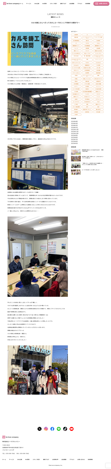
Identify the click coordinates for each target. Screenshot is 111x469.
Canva (98, 43)
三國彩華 (87, 48)
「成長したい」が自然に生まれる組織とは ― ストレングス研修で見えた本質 (92, 164)
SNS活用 (98, 70)
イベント (98, 96)
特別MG (87, 89)
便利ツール (76, 50)
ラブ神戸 (76, 104)
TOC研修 (98, 65)
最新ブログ (63, 3)
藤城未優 (76, 37)
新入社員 (98, 112)
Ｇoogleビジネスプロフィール (98, 56)
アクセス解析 (87, 83)
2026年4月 (74, 121)
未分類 (76, 114)
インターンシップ (98, 59)
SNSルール (76, 70)
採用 (87, 104)
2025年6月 (74, 141)
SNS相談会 (87, 99)
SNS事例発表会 (76, 40)
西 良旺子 (76, 109)
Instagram (76, 65)
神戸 (87, 106)
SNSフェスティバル (76, 62)
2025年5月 (74, 143)
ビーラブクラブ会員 (76, 67)
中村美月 (98, 40)
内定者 (76, 75)
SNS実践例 (76, 83)
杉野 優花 (76, 112)
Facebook (98, 62)
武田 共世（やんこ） (87, 109)
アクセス (79, 3)
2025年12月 (74, 129)
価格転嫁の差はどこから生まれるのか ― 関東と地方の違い (92, 150)
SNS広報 (36, 3)
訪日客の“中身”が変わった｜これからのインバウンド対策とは (92, 157)
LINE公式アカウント (98, 78)
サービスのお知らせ (76, 53)
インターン (98, 34)
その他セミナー (87, 96)
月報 (87, 59)
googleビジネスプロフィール (76, 60)
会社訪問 (98, 48)
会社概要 (71, 3)
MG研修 (44, 3)
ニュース (76, 48)
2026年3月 (74, 123)
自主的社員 (98, 72)
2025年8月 (74, 137)
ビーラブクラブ (76, 101)
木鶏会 (76, 78)
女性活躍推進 (87, 45)
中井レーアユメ (87, 53)
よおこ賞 (98, 67)
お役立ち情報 (98, 83)
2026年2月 (74, 125)
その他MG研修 (98, 89)
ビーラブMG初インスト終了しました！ (91, 169)
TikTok (87, 43)
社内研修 (87, 72)
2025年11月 (74, 131)
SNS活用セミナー (76, 94)
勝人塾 (87, 40)
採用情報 (87, 3)
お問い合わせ (101, 3)
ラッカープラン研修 (98, 37)
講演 (98, 75)
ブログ (98, 101)
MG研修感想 (87, 70)
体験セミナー (98, 91)
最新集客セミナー (76, 45)
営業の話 (87, 81)
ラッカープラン (98, 53)
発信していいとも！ (87, 78)
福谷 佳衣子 (98, 109)
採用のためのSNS (98, 50)
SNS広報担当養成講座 (87, 91)
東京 (98, 106)
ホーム (21, 3)
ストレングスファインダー (87, 76)
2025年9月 (74, 135)
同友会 (76, 81)
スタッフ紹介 (53, 3)
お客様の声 (98, 81)
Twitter (87, 62)
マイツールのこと (76, 72)
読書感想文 (87, 65)
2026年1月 (74, 127)
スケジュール (98, 99)
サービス (28, 3)
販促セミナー (98, 104)
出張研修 (76, 34)
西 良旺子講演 (87, 56)
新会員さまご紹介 (87, 67)
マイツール (98, 86)
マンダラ (87, 94)
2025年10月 (74, 133)
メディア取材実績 (76, 106)
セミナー (76, 86)
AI (87, 34)
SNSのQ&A (76, 56)
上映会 (76, 99)
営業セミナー (76, 96)
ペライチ (87, 50)
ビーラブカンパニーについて (87, 38)
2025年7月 (74, 139)
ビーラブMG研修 (76, 89)
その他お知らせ (87, 101)
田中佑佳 (87, 112)
